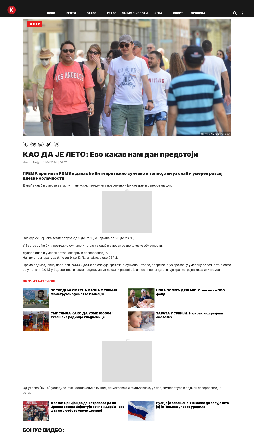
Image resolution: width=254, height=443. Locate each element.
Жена (157, 13)
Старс (91, 13)
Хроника (198, 13)
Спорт (178, 13)
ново (51, 13)
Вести (71, 13)
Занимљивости (135, 13)
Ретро (111, 13)
